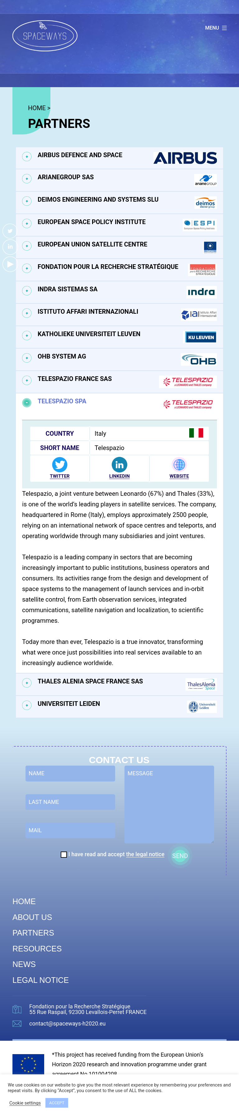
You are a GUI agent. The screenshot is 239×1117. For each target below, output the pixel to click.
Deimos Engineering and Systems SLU (127, 202)
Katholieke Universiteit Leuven (127, 337)
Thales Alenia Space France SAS (127, 684)
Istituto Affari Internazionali (127, 314)
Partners (33, 932)
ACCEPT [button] (56, 1103)
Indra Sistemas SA (127, 292)
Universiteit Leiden (127, 707)
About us (32, 917)
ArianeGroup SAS (127, 180)
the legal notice (145, 854)
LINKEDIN (119, 476)
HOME (37, 108)
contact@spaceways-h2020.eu (67, 1023)
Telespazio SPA (127, 404)
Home (24, 901)
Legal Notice (40, 980)
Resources (37, 948)
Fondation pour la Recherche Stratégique (127, 270)
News (24, 964)
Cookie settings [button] (25, 1103)
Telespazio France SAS (127, 382)
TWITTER (59, 476)
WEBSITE (179, 476)
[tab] (119, 158)
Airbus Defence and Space (127, 158)
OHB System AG (127, 359)
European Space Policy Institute (127, 225)
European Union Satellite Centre (127, 247)
